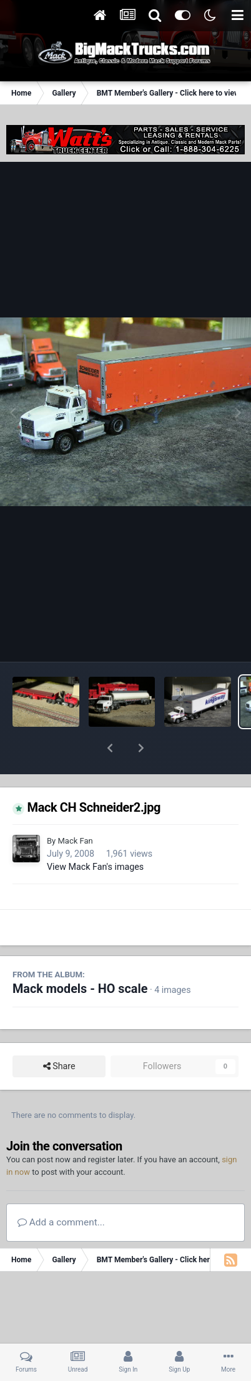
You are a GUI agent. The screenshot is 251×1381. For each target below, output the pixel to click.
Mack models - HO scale (79, 956)
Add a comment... (61, 1189)
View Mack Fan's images (95, 834)
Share (59, 1034)
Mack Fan (74, 808)
